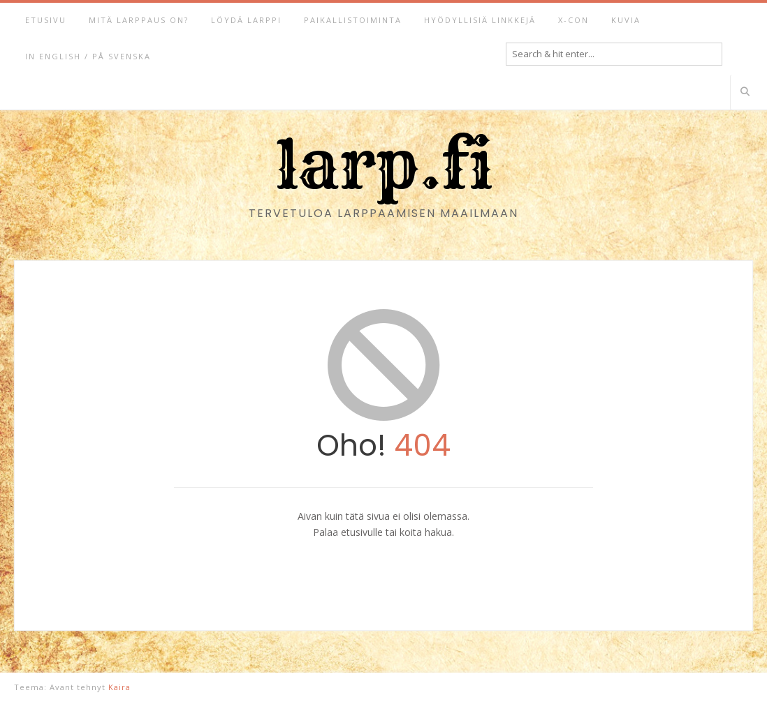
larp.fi (383, 164)
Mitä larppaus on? (139, 20)
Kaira (119, 687)
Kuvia (626, 20)
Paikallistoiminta (353, 20)
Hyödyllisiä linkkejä (480, 20)
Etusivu (45, 20)
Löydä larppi (246, 20)
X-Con (573, 20)
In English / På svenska (88, 56)
